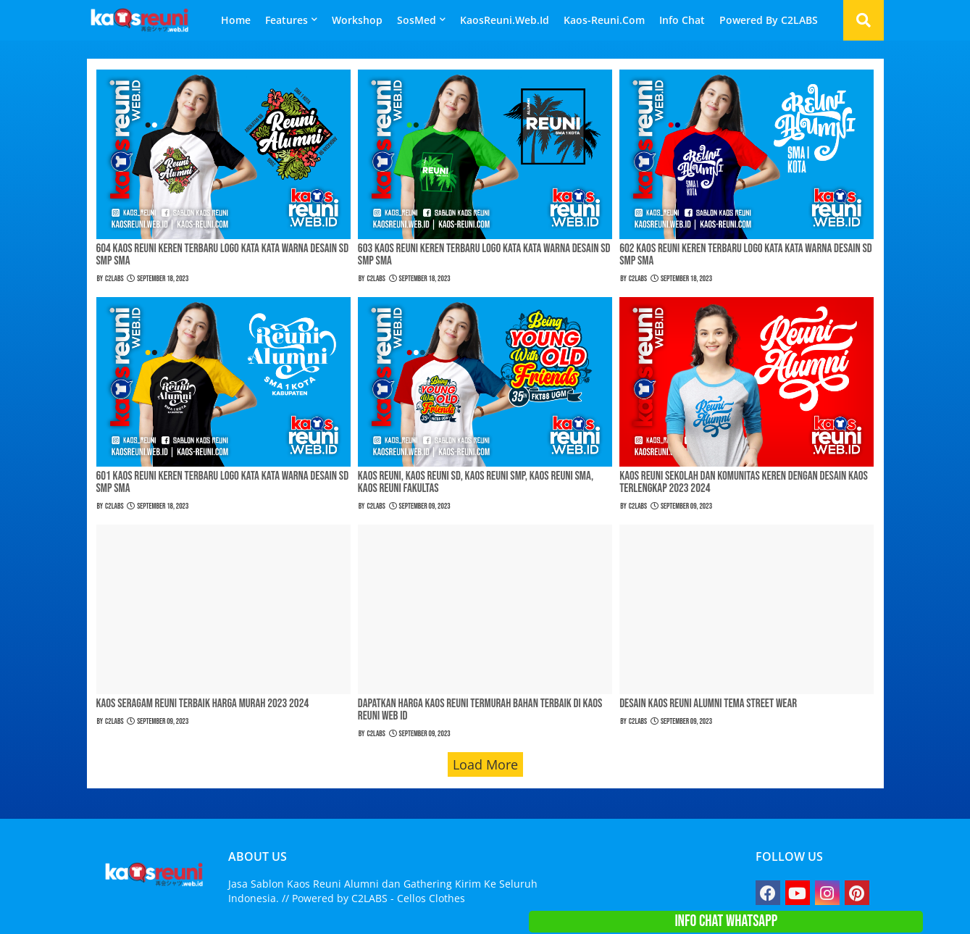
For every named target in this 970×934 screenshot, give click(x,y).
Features (286, 20)
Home (236, 20)
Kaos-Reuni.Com (604, 20)
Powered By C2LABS (768, 20)
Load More (485, 764)
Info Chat (682, 20)
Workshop (357, 20)
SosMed (416, 20)
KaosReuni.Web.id (504, 20)
